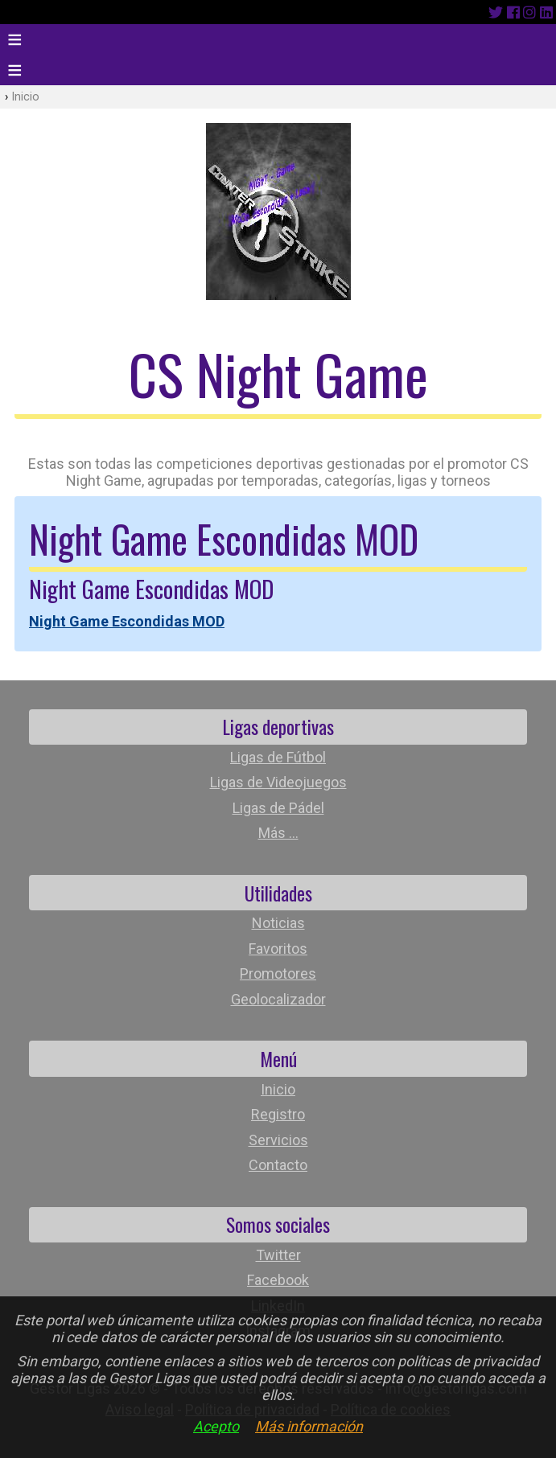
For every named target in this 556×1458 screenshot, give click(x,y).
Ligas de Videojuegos (278, 782)
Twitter (278, 1254)
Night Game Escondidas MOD (126, 621)
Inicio (25, 97)
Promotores (278, 973)
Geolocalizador (278, 999)
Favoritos (278, 948)
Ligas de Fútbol (278, 757)
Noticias (278, 922)
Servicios (278, 1139)
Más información (309, 1426)
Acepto (216, 1426)
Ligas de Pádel (278, 807)
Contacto (278, 1164)
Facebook (278, 1279)
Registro (278, 1114)
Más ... (278, 832)
